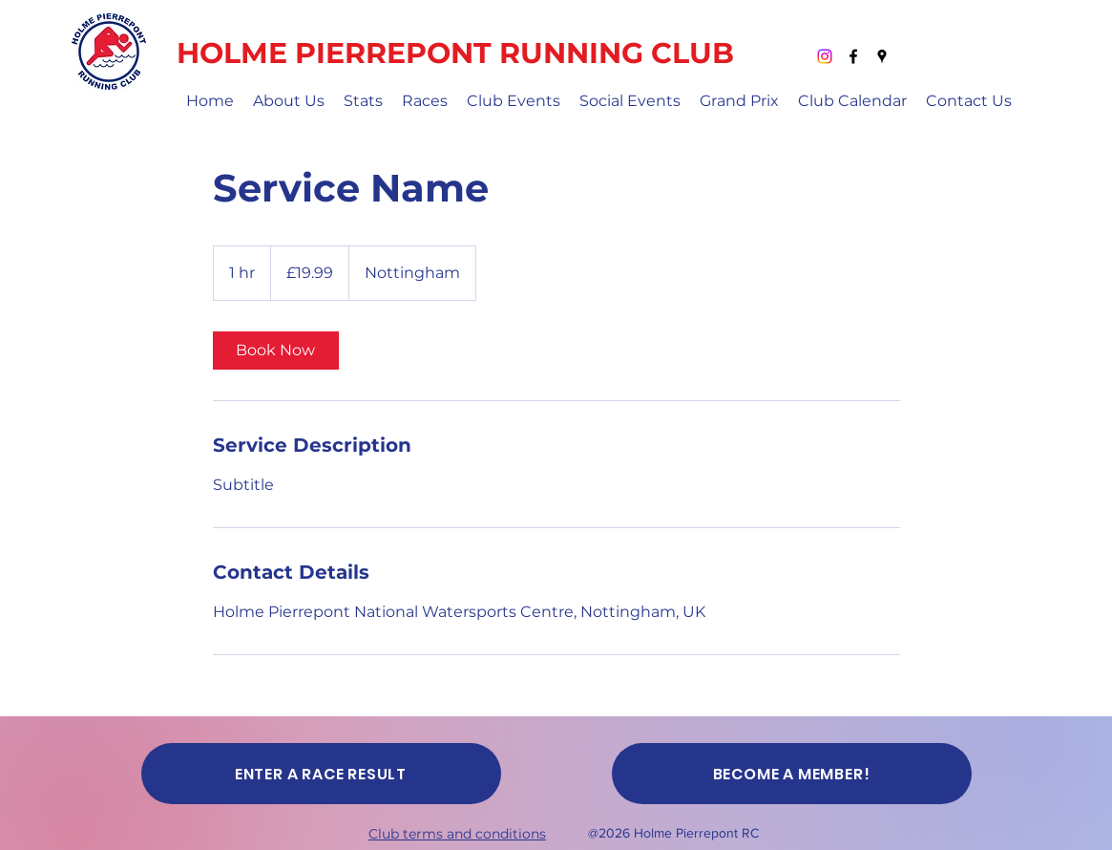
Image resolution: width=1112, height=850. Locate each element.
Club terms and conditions (457, 833)
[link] (276, 350)
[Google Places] (882, 56)
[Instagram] (824, 56)
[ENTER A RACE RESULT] (321, 773)
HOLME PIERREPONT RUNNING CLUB (455, 53)
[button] (288, 101)
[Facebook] (853, 56)
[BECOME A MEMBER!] (792, 773)
